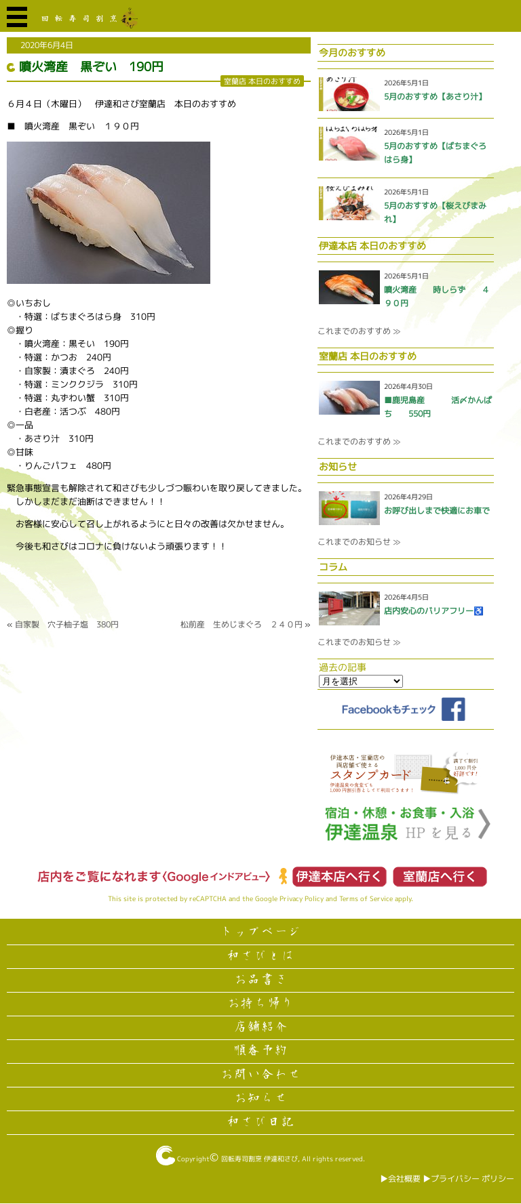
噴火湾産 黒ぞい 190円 (91, 66)
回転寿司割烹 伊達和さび (259, 1158)
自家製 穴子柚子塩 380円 (67, 624)
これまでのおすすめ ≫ (358, 331)
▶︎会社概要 (400, 1178)
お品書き (260, 980)
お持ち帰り (260, 1003)
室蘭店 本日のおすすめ (262, 81)
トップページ (260, 932)
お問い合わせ (260, 1074)
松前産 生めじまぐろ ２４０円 (241, 624)
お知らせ (260, 1098)
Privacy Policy (301, 898)
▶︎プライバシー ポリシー (468, 1178)
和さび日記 (260, 1122)
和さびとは (260, 956)
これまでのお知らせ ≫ (358, 541)
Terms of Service (366, 898)
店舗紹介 (260, 1027)
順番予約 (260, 1051)
